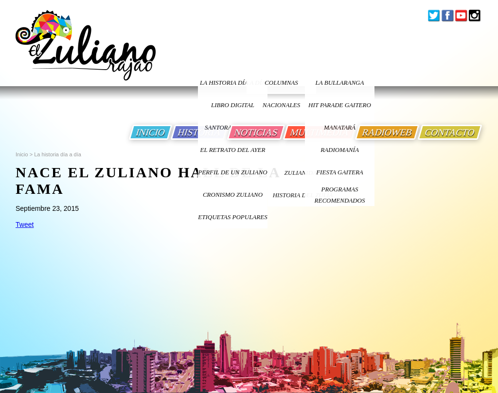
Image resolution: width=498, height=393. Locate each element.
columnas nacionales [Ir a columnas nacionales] (281, 86)
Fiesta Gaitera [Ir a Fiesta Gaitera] (339, 172)
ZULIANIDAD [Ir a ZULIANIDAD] (303, 172)
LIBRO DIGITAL (232, 105)
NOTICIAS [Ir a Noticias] (256, 132)
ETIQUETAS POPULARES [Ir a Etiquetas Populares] (232, 217)
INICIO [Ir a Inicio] (150, 132)
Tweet (25, 224)
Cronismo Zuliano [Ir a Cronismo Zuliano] (233, 194)
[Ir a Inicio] (86, 53)
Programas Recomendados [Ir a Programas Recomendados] (340, 195)
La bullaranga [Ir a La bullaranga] (340, 82)
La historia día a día (57, 154)
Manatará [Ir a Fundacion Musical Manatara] (340, 127)
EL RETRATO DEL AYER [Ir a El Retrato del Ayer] (232, 149)
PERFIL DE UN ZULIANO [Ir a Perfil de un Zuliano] (232, 172)
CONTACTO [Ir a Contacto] (450, 132)
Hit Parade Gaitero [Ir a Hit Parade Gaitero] (339, 105)
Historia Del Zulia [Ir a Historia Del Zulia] (303, 195)
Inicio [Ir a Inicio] (22, 154)
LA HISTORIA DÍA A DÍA (233, 82)
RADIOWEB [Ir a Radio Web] (387, 132)
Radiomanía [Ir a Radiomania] (339, 149)
